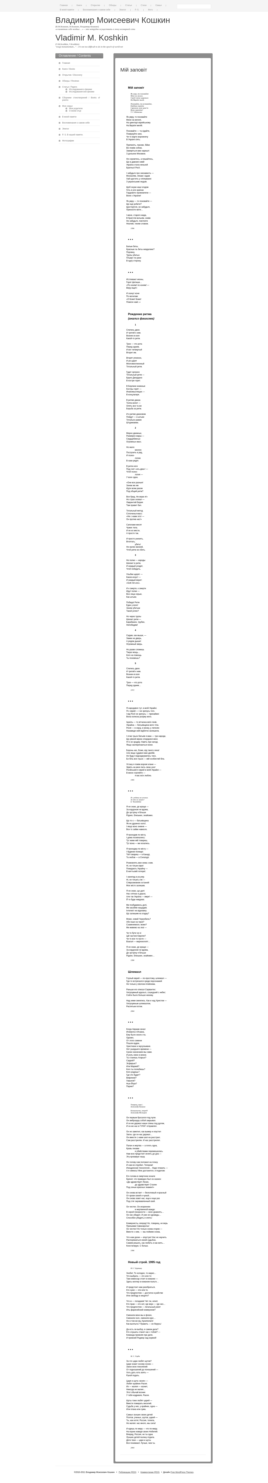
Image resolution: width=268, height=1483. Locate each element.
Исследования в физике (80, 89)
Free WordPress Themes (182, 1472)
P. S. (137, 10)
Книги (79, 5)
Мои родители (76, 108)
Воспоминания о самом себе (96, 10)
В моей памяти (67, 10)
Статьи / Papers (69, 87)
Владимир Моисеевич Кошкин (112, 20)
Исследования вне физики (81, 91)
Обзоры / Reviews (70, 81)
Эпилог (122, 10)
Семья (158, 5)
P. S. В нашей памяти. (72, 135)
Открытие (95, 5)
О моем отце (75, 111)
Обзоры (112, 5)
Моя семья (67, 106)
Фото (150, 10)
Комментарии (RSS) (150, 1472)
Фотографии (68, 141)
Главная (64, 5)
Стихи (144, 5)
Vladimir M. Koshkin (91, 37)
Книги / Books (68, 69)
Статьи (128, 5)
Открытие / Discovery (72, 75)
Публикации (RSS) (127, 1472)
